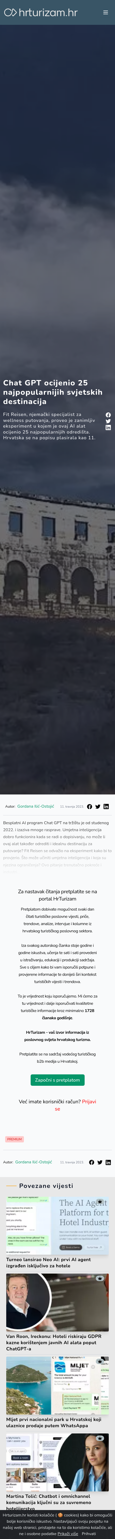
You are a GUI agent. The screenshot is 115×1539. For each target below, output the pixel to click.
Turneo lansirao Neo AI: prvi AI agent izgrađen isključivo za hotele (48, 1263)
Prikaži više (68, 1534)
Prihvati (89, 1534)
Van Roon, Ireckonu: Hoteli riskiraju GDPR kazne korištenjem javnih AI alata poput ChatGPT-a (54, 1342)
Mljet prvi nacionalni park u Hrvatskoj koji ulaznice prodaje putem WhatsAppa (54, 1422)
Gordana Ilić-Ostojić (35, 806)
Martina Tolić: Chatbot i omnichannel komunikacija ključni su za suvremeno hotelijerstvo (48, 1502)
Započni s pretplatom (57, 1080)
